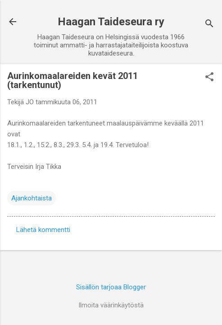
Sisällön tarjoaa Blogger (111, 287)
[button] (209, 77)
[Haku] (209, 24)
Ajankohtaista (31, 198)
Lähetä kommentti (43, 230)
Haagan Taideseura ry (111, 21)
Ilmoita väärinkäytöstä (111, 305)
